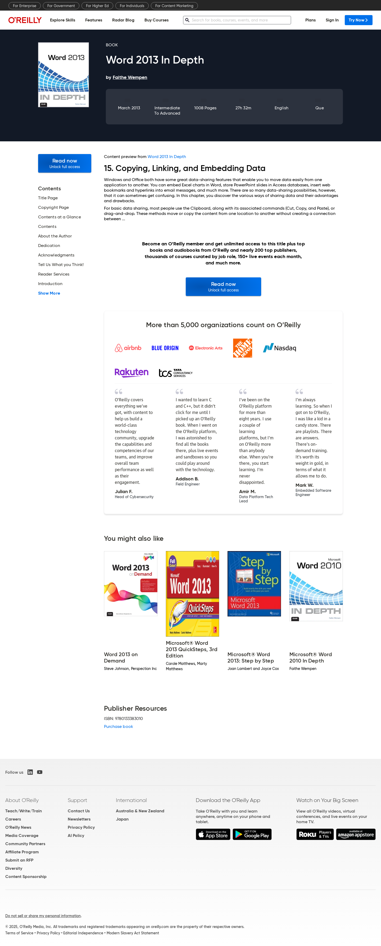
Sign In (332, 20)
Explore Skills (62, 20)
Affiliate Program (22, 852)
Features (93, 20)
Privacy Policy (81, 827)
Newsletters (79, 819)
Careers (13, 819)
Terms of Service (19, 933)
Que (319, 107)
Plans (310, 20)
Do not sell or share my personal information (43, 915)
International (131, 800)
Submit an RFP (19, 860)
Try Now (359, 20)
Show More (49, 293)
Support (77, 800)
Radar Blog (123, 20)
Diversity (13, 868)
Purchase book (118, 726)
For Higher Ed (97, 5)
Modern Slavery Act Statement (133, 933)
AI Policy (76, 835)
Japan (122, 819)
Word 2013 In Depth (167, 156)
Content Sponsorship (26, 876)
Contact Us (79, 811)
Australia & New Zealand (140, 811)
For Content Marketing (174, 5)
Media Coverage (21, 835)
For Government (61, 5)
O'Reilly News (18, 827)
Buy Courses (156, 20)
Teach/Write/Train (23, 811)
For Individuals (132, 5)
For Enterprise (24, 5)
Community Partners (25, 843)
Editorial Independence (83, 933)
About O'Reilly (22, 800)
